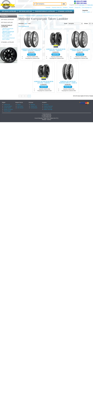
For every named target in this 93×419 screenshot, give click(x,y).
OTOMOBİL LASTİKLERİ (65, 11)
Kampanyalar (34, 404)
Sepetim (71, 7)
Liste (25, 23)
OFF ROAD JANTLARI (25, 11)
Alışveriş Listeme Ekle (32, 56)
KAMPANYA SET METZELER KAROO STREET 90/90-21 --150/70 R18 (80, 50)
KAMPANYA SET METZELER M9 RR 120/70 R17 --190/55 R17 (55, 50)
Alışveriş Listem (48, 404)
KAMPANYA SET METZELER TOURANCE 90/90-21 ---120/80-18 (68, 82)
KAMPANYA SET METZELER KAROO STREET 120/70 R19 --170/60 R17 (31, 50)
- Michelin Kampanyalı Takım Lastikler (7, 29)
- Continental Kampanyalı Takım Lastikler (8, 38)
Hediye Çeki (34, 403)
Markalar (33, 401)
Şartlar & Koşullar (8, 406)
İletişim (19, 401)
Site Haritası (20, 404)
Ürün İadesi (20, 403)
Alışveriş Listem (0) (56, 7)
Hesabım (65, 7)
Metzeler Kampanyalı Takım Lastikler (53, 15)
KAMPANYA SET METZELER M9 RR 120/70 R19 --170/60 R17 (43, 82)
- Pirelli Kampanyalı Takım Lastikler (7, 35)
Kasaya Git (77, 7)
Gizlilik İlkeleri (7, 404)
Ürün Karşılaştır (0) (86, 7)
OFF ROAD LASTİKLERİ (9, 11)
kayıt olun (90, 5)
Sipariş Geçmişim (48, 403)
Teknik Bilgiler (7, 407)
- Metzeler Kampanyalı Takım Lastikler (8, 32)
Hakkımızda (7, 401)
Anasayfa (48, 7)
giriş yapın (81, 5)
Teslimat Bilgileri (8, 403)
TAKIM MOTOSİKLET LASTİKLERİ (45, 11)
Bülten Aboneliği (48, 406)
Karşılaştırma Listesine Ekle (32, 58)
